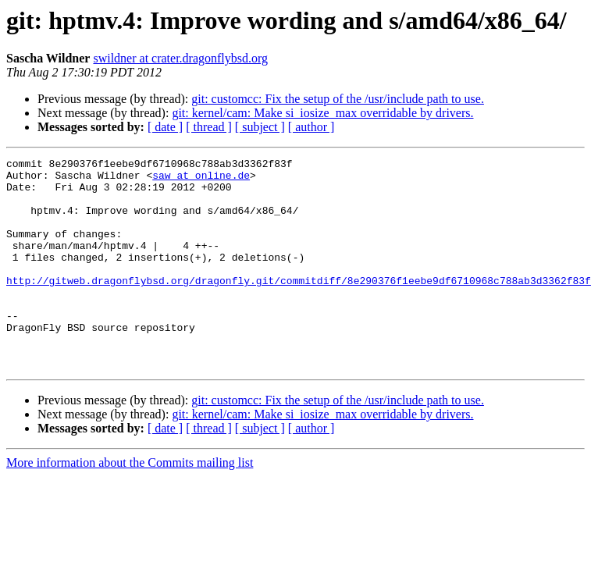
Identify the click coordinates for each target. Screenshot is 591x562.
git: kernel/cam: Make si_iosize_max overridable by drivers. (322, 112)
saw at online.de (201, 180)
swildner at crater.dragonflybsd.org (180, 58)
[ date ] (165, 126)
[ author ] (311, 126)
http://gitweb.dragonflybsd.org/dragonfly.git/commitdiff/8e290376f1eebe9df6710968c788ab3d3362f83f (298, 306)
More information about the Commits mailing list (129, 504)
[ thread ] (209, 126)
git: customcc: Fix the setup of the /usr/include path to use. (337, 98)
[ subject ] (260, 126)
